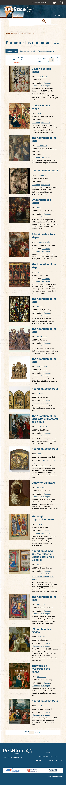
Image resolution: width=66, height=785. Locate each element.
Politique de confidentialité (48, 761)
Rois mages (45, 86)
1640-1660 (41, 637)
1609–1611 (41, 488)
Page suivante (48, 62)
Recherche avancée (16, 33)
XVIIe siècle (42, 427)
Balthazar (46, 83)
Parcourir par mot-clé (27, 51)
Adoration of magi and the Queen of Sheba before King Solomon (43, 555)
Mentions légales (48, 757)
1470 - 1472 (41, 677)
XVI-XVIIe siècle (44, 242)
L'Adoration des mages (41, 631)
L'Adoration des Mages (41, 201)
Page (51, 59)
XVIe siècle (42, 146)
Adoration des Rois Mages (43, 236)
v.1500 (40, 307)
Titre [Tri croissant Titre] (14, 60)
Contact (48, 753)
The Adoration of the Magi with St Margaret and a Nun (45, 419)
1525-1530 (41, 565)
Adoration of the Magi (45, 170)
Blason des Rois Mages (42, 70)
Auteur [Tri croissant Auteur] (21, 60)
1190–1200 (41, 524)
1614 (39, 208)
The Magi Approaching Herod (44, 518)
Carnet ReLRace (38, 2)
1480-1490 (41, 605)
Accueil (8, 33)
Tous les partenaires (55, 776)
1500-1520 (41, 454)
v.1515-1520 (42, 337)
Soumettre (46, 21)
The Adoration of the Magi (44, 139)
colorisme (36, 86)
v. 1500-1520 (42, 367)
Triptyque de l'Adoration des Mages (41, 668)
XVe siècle (41, 175)
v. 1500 (40, 394)
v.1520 (40, 272)
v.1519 (39, 706)
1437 (39, 113)
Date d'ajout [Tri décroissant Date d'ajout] (17, 62)
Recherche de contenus (46, 51)
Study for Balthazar (43, 482)
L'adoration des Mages (41, 107)
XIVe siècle (42, 77)
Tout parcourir (12, 51)
